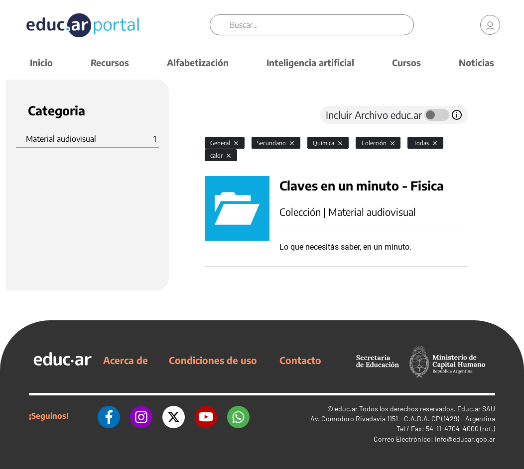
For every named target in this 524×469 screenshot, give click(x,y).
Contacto (300, 360)
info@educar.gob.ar (465, 439)
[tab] (225, 114)
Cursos (406, 62)
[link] (490, 25)
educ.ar (346, 408)
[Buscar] (321, 25)
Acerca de (125, 360)
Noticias (476, 62)
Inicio (41, 62)
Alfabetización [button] (198, 62)
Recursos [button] (110, 62)
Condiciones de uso (213, 360)
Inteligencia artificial (310, 62)
